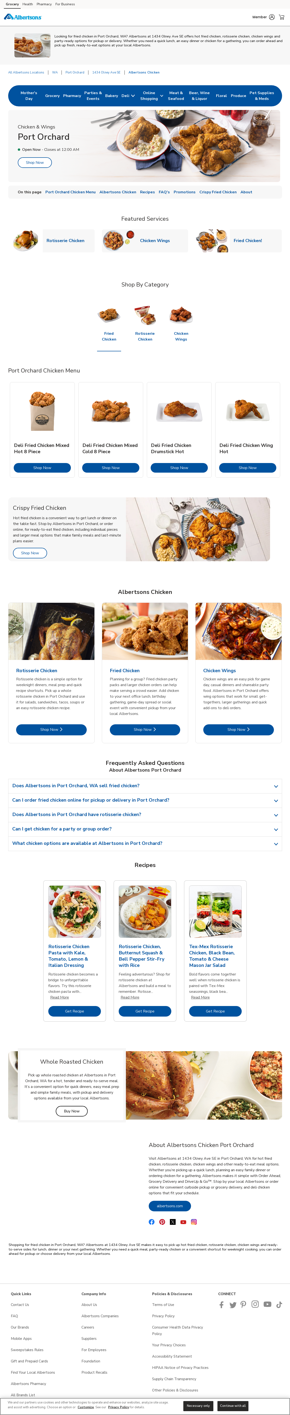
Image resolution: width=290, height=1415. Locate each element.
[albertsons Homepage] (23, 17)
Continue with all (233, 1406)
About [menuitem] (246, 192)
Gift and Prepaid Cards (29, 1361)
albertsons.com (174, 1206)
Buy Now (76, 1111)
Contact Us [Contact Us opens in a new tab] (20, 1304)
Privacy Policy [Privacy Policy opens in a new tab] (163, 1316)
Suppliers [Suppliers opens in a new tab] (89, 1338)
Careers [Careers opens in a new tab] (87, 1327)
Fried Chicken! (250, 241)
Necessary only (198, 1406)
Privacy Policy (118, 1407)
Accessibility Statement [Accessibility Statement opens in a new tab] (172, 1356)
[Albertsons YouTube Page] (267, 1307)
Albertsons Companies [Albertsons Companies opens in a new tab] (100, 1316)
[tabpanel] (42, 430)
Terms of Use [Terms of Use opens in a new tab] (163, 1304)
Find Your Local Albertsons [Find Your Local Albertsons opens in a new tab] (33, 1372)
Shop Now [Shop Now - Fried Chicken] (157, 729)
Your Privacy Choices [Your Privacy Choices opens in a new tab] (169, 1345)
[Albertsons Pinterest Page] (244, 1307)
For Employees (93, 1350)
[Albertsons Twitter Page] (233, 1307)
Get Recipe (83, 1011)
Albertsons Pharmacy (28, 1383)
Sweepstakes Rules (27, 1350)
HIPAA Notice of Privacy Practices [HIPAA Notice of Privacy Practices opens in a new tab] (180, 1367)
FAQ (14, 1316)
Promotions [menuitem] (185, 192)
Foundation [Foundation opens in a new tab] (90, 1361)
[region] (145, 1406)
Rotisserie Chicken (67, 241)
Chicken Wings (157, 241)
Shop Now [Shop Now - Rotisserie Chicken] (63, 729)
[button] (264, 17)
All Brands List (23, 1395)
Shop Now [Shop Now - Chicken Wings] (251, 729)
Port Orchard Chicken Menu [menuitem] (70, 192)
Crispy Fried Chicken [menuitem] (218, 192)
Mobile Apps (21, 1338)
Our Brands (20, 1327)
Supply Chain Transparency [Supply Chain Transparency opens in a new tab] (174, 1379)
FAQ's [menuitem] (164, 192)
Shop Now (35, 162)
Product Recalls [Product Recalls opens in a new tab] (94, 1372)
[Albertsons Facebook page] (222, 1307)
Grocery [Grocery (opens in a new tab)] (12, 4)
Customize (86, 1407)
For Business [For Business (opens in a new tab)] (65, 4)
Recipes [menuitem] (147, 192)
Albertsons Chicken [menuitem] (117, 192)
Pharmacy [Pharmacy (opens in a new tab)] (44, 4)
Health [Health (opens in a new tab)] (28, 4)
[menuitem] (29, 96)
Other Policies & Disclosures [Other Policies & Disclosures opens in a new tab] (175, 1390)
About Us (89, 1304)
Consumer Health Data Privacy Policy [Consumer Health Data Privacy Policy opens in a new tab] (177, 1330)
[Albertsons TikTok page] (279, 1307)
